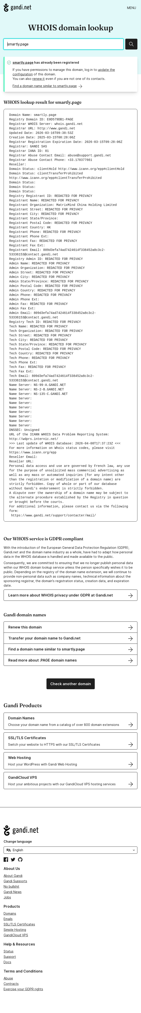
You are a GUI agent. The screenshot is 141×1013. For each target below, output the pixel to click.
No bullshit (11, 886)
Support (10, 957)
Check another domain (70, 684)
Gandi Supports (15, 881)
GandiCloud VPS (16, 935)
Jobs (7, 897)
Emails (8, 919)
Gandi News (13, 892)
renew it (38, 79)
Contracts (11, 984)
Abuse (8, 978)
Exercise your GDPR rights (23, 989)
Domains (10, 913)
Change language (18, 841)
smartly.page (23, 62)
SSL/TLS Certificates (19, 924)
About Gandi (13, 876)
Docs (7, 962)
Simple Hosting (15, 930)
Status (8, 951)
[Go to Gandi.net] (17, 8)
